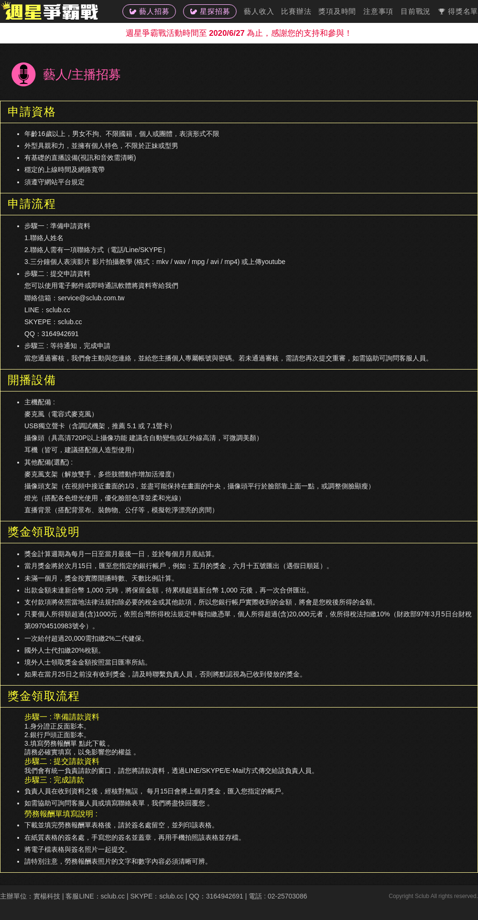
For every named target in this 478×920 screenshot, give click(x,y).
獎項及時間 (337, 11)
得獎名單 (458, 11)
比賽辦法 (296, 11)
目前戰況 (416, 11)
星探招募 (210, 11)
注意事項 (378, 11)
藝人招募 (149, 11)
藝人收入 (259, 11)
